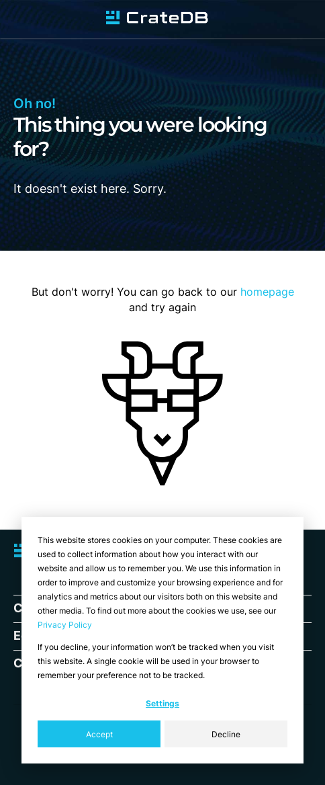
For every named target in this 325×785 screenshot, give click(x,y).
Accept (99, 734)
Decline (226, 734)
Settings (162, 703)
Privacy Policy (65, 625)
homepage (267, 291)
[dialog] (162, 640)
